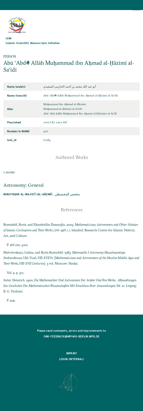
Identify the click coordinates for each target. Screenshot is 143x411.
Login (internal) (71, 359)
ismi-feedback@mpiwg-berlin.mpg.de (72, 336)
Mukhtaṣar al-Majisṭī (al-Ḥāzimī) (28, 194)
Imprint (71, 353)
